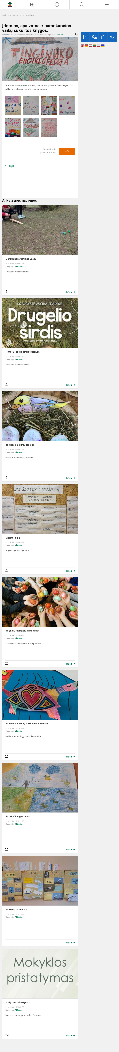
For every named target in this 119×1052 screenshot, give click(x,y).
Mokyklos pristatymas (18, 1002)
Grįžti (11, 166)
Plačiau (68, 292)
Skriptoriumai (13, 537)
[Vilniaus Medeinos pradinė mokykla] (10, 4)
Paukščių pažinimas (16, 909)
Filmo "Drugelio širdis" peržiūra (23, 351)
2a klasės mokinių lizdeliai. (20, 444)
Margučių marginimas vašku (21, 259)
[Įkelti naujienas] (32, 4)
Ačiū (66, 151)
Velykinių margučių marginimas (23, 630)
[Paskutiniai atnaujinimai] (57, 4)
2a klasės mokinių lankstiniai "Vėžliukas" (27, 723)
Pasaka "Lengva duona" (18, 816)
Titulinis (5, 15)
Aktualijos (29, 15)
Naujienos (17, 15)
